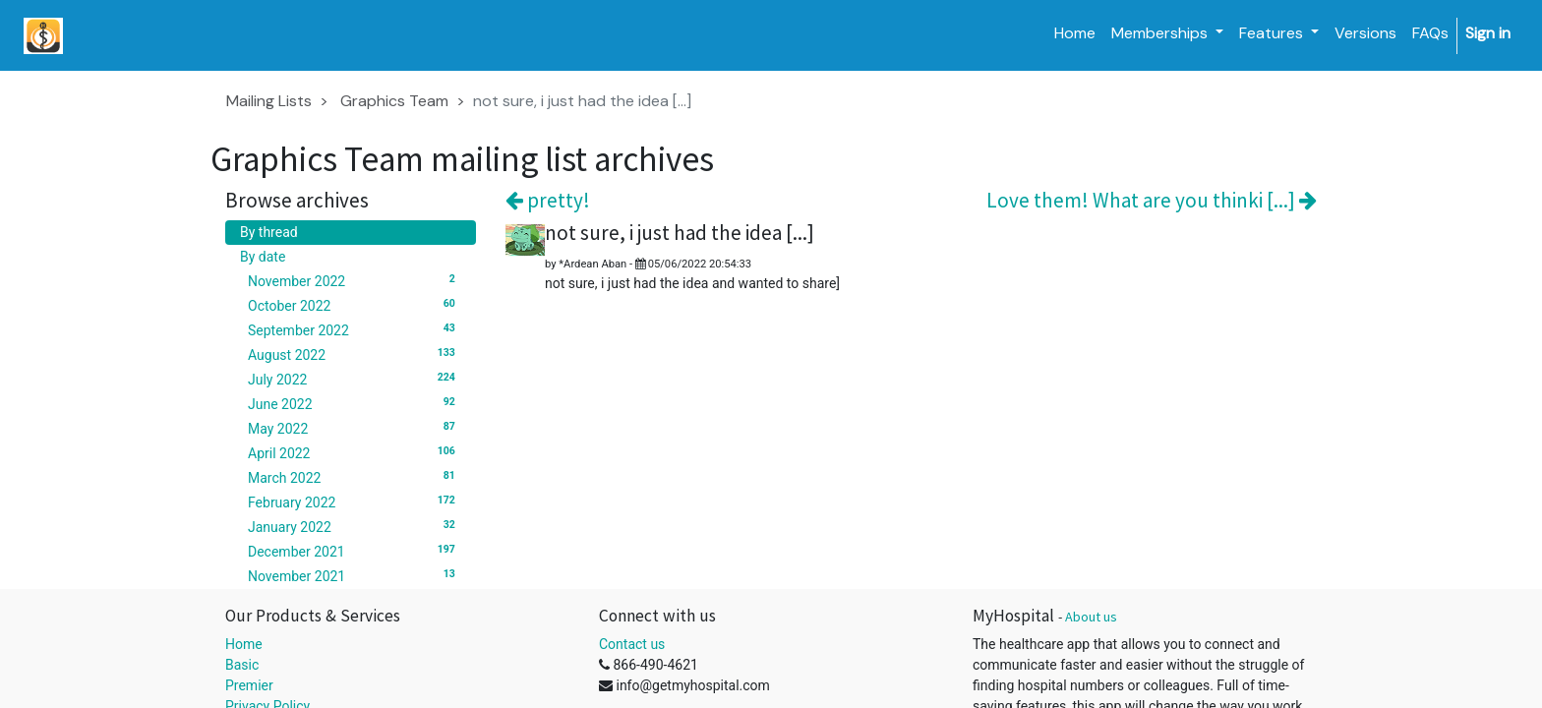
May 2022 (354, 428)
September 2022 (354, 329)
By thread (269, 232)
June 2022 (354, 403)
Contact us (632, 644)
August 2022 (354, 354)
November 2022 (354, 280)
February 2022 (354, 501)
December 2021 (354, 551)
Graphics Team (394, 100)
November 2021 (354, 575)
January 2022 (354, 526)
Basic (242, 665)
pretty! (547, 200)
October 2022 (354, 305)
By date (262, 257)
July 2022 (354, 378)
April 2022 (354, 452)
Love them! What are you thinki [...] (1151, 200)
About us (1091, 616)
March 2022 (354, 477)
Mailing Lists (269, 100)
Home (244, 644)
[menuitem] (1074, 33)
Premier (249, 685)
